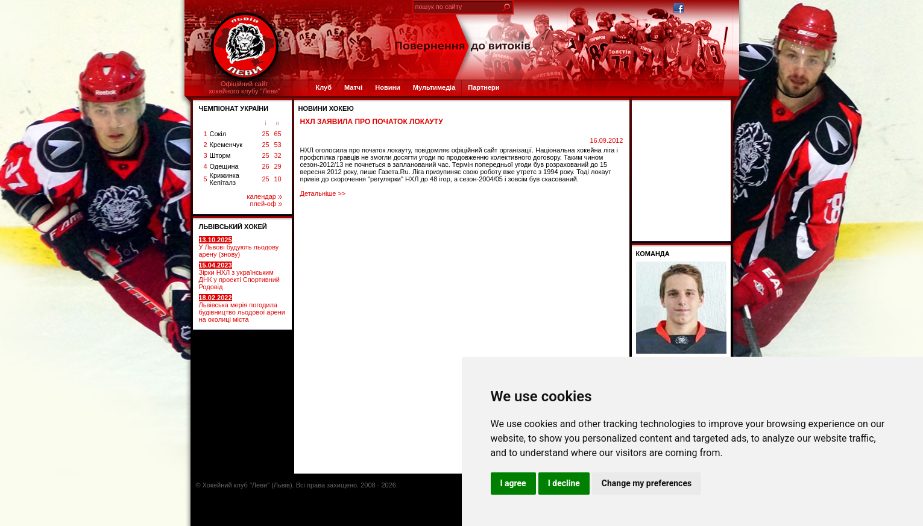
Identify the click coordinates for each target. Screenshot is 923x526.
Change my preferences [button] (646, 483)
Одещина (224, 166)
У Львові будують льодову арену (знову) (239, 247)
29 (277, 166)
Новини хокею (326, 108)
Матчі (353, 87)
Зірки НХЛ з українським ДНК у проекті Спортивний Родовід (239, 275)
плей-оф (266, 203)
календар (264, 196)
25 (265, 133)
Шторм (220, 155)
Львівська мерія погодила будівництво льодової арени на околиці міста (242, 308)
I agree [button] (513, 483)
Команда (653, 253)
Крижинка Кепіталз (224, 179)
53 (277, 144)
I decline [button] (564, 483)
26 (265, 166)
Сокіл (218, 133)
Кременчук (226, 144)
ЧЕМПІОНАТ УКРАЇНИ (234, 108)
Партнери (483, 87)
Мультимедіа (434, 87)
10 (277, 179)
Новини (387, 87)
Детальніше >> (323, 193)
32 (277, 155)
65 (277, 133)
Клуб (324, 87)
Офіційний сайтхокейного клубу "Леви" (244, 87)
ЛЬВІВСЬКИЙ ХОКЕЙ (233, 226)
